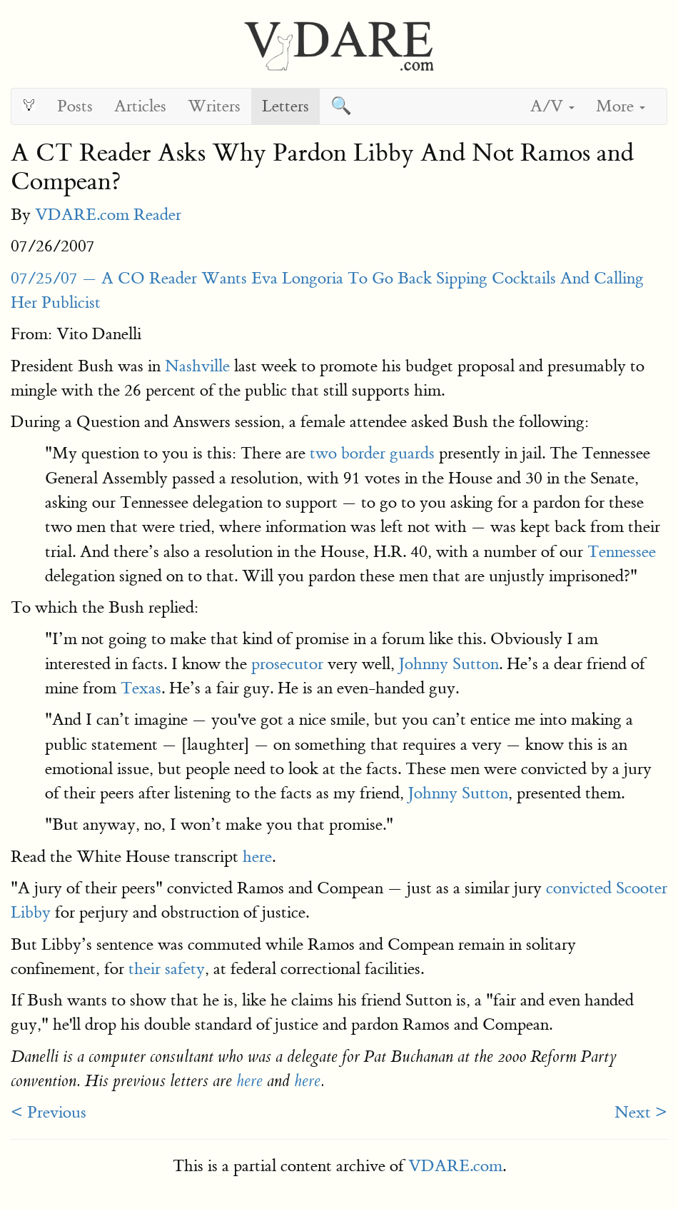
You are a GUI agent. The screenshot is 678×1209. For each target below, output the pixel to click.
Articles (140, 106)
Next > (640, 1112)
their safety (166, 968)
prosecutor (287, 663)
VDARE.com (455, 1165)
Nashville (197, 366)
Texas (141, 688)
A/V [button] (552, 106)
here (257, 856)
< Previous (48, 1112)
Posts (75, 106)
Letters (285, 106)
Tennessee (621, 551)
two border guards (372, 453)
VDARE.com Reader (108, 214)
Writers (214, 106)
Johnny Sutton (449, 663)
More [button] (620, 106)
